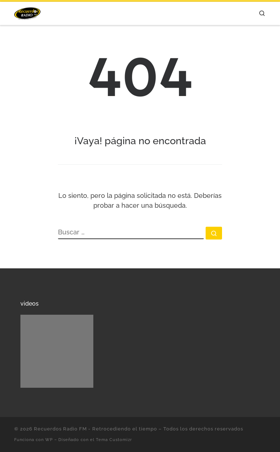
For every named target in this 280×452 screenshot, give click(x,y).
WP (49, 439)
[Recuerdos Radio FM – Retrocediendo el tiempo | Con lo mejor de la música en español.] (27, 12)
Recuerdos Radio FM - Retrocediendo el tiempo (95, 429)
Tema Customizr (114, 439)
